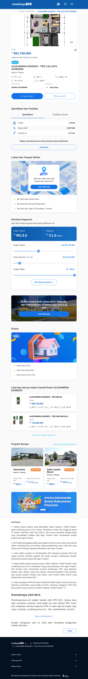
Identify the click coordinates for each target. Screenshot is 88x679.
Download (44, 147)
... (28, 643)
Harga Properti (19, 245)
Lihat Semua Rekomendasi (64, 444)
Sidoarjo (13, 11)
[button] (43, 41)
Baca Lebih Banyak (43, 616)
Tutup (69, 631)
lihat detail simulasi (43, 282)
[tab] (27, 115)
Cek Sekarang (44, 187)
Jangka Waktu (19, 269)
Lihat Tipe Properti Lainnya (43, 435)
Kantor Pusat (16, 655)
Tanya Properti (27, 96)
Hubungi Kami (16, 660)
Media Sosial (16, 666)
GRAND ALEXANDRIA (27, 11)
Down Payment (19, 257)
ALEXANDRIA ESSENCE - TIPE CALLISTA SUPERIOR (57, 11)
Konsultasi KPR (60, 96)
